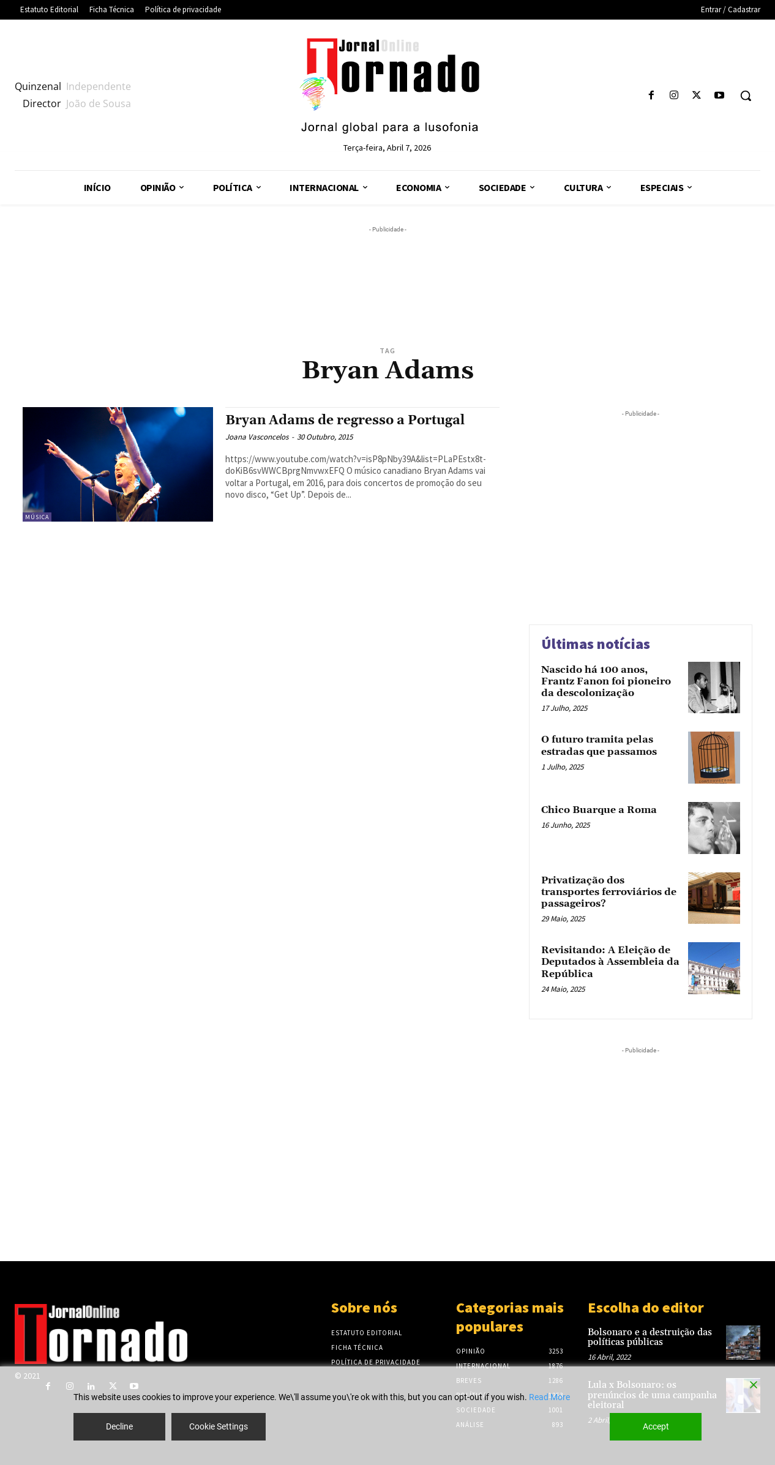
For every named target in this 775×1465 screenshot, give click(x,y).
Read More (549, 1397)
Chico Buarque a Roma (599, 810)
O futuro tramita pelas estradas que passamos (599, 745)
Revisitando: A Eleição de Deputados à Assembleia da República (610, 962)
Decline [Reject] (119, 1426)
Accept (656, 1426)
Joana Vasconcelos (256, 437)
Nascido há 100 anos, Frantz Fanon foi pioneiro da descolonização (606, 681)
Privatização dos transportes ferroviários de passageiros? (608, 892)
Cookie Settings (218, 1426)
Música (37, 517)
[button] (745, 95)
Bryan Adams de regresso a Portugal (345, 421)
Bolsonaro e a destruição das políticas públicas (650, 1338)
